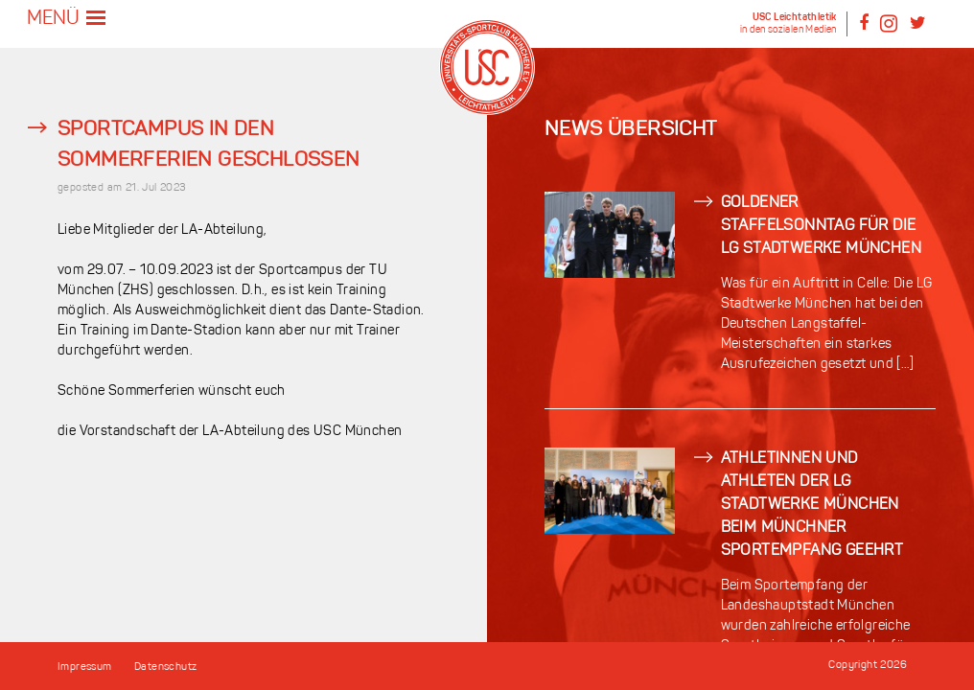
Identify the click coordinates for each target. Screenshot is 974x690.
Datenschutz (165, 667)
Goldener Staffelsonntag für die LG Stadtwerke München (821, 226)
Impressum (85, 667)
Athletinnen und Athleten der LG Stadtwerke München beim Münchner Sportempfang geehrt (812, 505)
